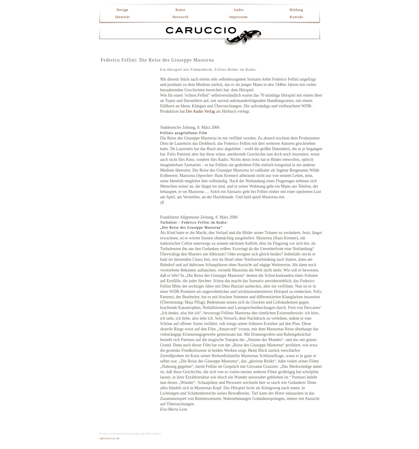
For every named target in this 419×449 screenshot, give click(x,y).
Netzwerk (180, 17)
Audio (238, 10)
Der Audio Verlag (200, 111)
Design (123, 10)
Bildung (297, 10)
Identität (122, 17)
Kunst (181, 10)
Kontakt (297, 17)
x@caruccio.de (109, 438)
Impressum (238, 17)
